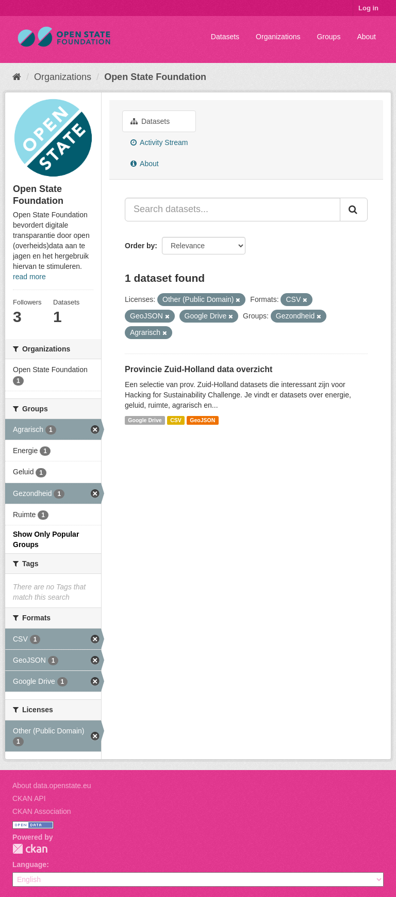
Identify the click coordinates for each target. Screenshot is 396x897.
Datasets (225, 37)
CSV (176, 420)
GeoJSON (202, 420)
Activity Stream (159, 142)
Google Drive (144, 420)
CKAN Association (41, 811)
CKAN (29, 848)
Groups (328, 37)
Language (29, 864)
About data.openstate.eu (51, 785)
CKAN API (29, 798)
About (366, 37)
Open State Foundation (155, 77)
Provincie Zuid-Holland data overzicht (198, 369)
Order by (140, 246)
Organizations (278, 37)
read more (29, 277)
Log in (368, 8)
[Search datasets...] (232, 209)
